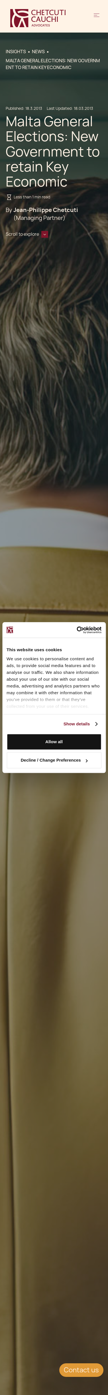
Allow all (54, 741)
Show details (77, 723)
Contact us (81, 1370)
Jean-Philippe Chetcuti (45, 210)
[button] (96, 18)
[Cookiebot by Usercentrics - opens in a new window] (77, 630)
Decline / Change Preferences (54, 760)
